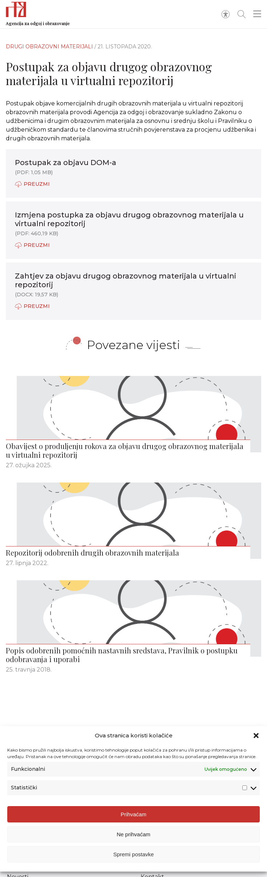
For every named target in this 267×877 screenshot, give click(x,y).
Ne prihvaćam (133, 836)
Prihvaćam (133, 816)
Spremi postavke (133, 856)
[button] (256, 737)
